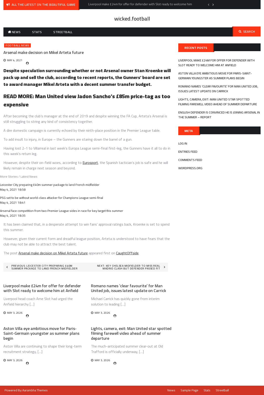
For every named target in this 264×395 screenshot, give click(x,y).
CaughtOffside (127, 253)
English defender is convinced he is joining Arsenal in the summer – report (219, 114)
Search (247, 31)
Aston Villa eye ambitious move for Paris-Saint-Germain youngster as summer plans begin (41, 333)
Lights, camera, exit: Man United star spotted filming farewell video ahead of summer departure (131, 333)
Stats (37, 32)
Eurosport (90, 162)
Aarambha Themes (35, 390)
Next (213, 5)
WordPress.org (190, 168)
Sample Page (189, 390)
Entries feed (187, 152)
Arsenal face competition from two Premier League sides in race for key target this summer (61, 211)
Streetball (62, 32)
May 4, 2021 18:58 (13, 189)
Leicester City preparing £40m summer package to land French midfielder (49, 185)
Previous (208, 5)
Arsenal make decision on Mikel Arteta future (53, 253)
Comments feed (190, 160)
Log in (182, 143)
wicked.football (132, 18)
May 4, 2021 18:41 (13, 202)
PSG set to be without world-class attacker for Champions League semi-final (51, 198)
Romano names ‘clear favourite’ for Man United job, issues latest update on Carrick (128, 288)
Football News (17, 45)
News (16, 32)
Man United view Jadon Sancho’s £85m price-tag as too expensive (86, 100)
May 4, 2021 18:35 (13, 216)
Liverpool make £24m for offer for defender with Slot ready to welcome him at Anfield (42, 288)
